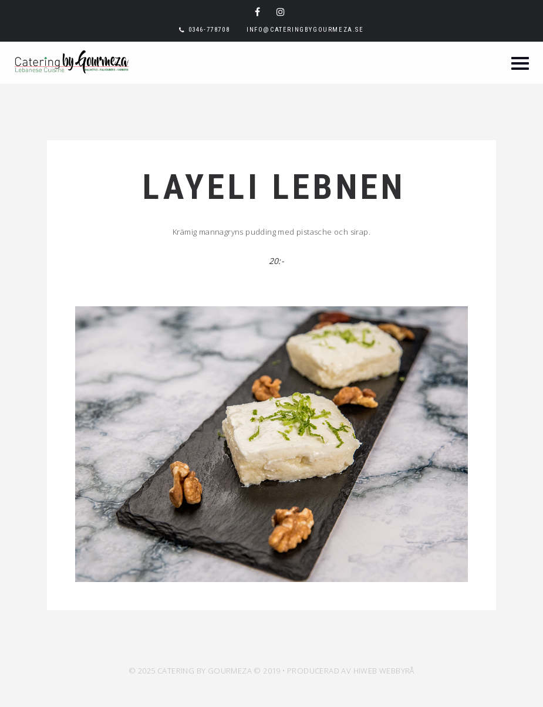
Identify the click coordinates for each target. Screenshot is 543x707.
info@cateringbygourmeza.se (305, 29)
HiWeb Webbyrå (383, 670)
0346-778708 (209, 29)
